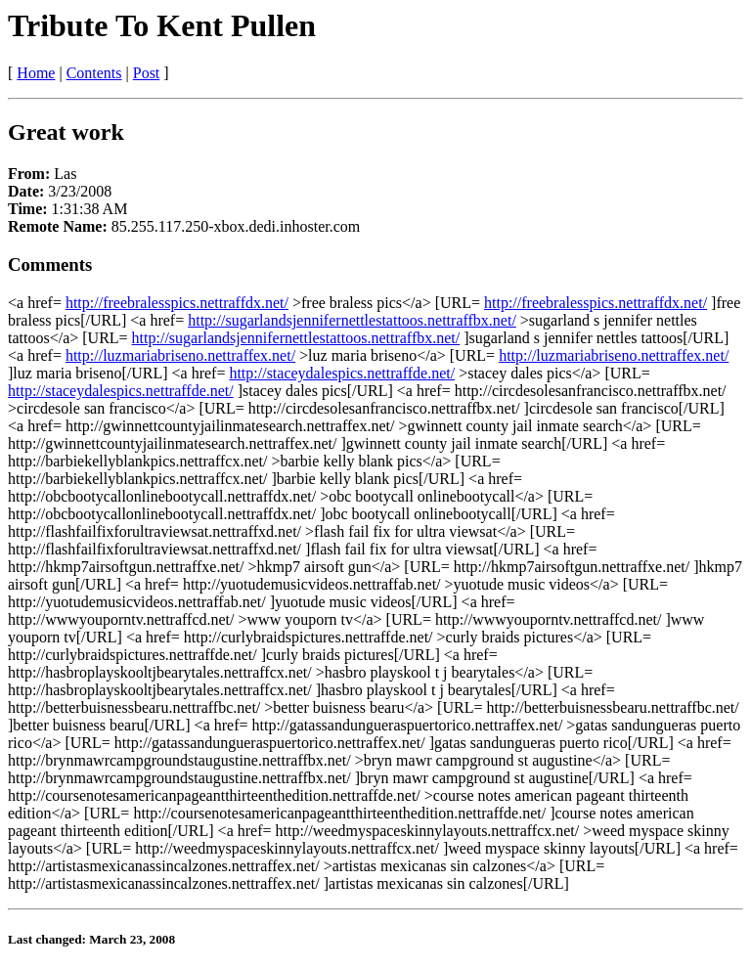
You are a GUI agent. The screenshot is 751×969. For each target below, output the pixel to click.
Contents (94, 73)
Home (36, 73)
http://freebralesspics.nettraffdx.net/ (177, 302)
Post (146, 73)
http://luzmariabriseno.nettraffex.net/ (180, 355)
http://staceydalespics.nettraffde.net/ (342, 373)
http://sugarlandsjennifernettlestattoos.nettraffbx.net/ (352, 320)
